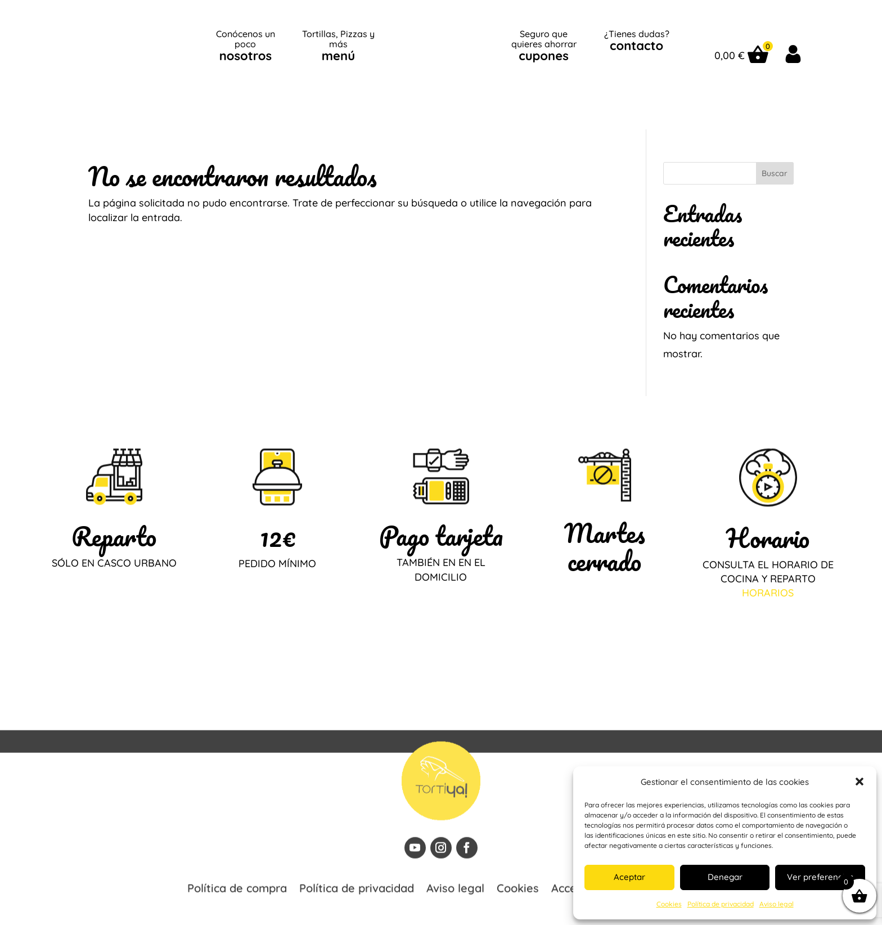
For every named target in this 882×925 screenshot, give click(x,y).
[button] (859, 781)
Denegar (725, 877)
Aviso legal (776, 904)
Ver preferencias (820, 877)
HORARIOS (768, 563)
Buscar (775, 144)
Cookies (669, 904)
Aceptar (629, 877)
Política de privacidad (720, 904)
